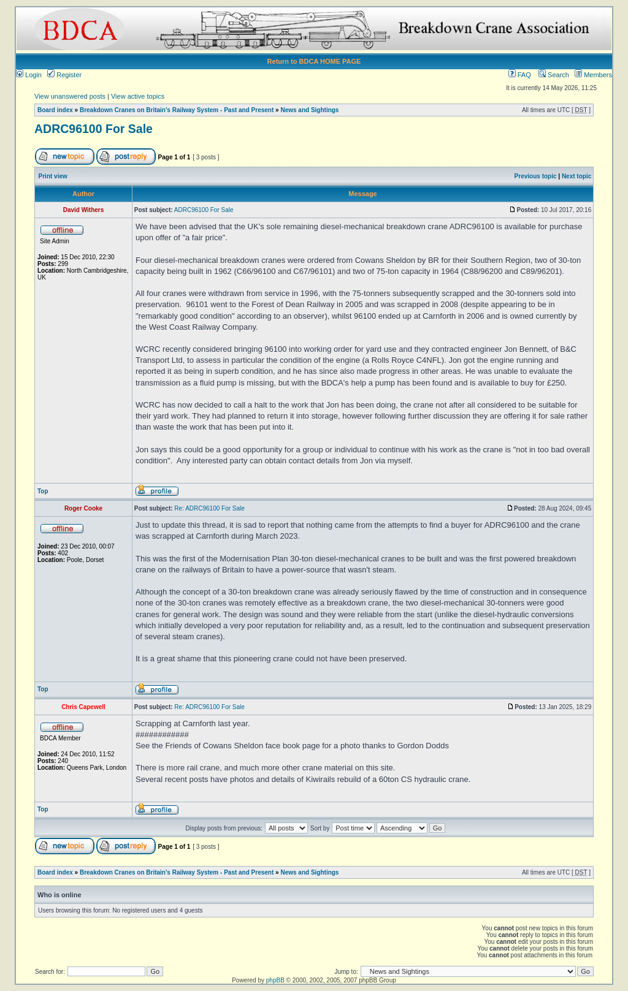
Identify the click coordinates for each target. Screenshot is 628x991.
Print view (53, 176)
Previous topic (536, 176)
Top (42, 491)
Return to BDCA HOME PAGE (314, 61)
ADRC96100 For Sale (93, 128)
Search (553, 74)
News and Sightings (309, 110)
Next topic (576, 176)
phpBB (275, 980)
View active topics (137, 96)
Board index (55, 110)
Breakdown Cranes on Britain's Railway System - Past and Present (177, 110)
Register (64, 74)
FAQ (519, 74)
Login (29, 74)
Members (593, 74)
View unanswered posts (69, 96)
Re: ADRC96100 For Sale (209, 508)
